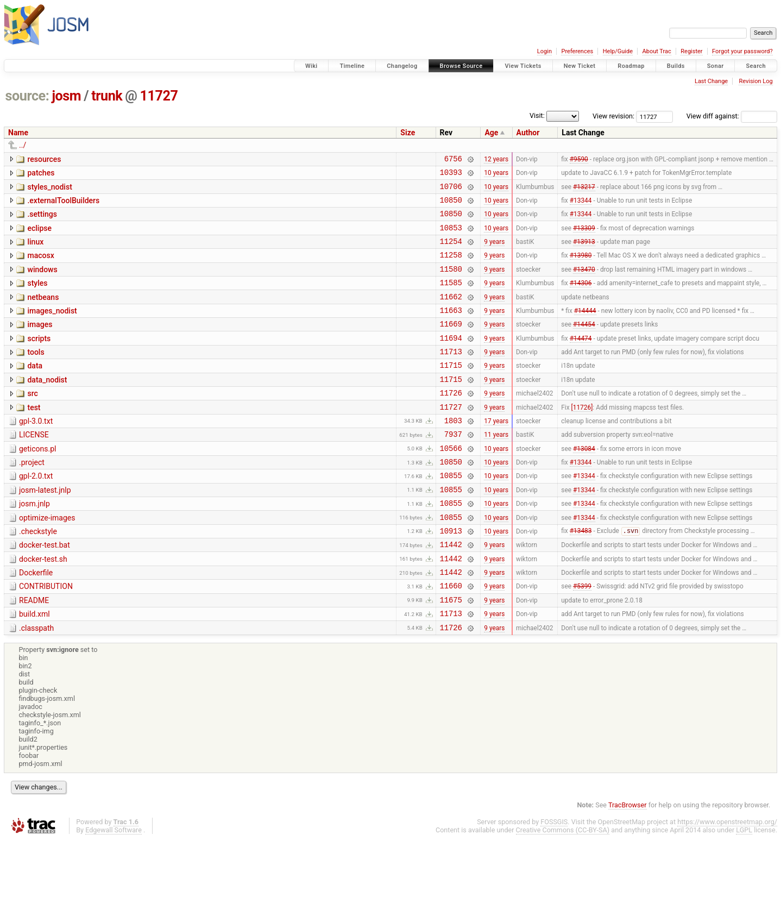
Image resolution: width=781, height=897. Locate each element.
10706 (451, 191)
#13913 (584, 252)
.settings (41, 220)
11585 (451, 298)
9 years (494, 252)
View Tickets (523, 66)
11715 (451, 391)
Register (691, 51)
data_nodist (47, 406)
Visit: (537, 115)
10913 (451, 576)
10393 (451, 175)
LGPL (744, 887)
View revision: (613, 116)
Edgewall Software (113, 887)
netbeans (43, 313)
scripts (39, 359)
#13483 (581, 576)
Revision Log (755, 81)
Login (544, 51)
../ (22, 145)
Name (18, 132)
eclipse (39, 236)
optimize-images (47, 560)
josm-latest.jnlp (45, 529)
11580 (451, 283)
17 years (496, 452)
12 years (496, 160)
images (39, 344)
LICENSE (34, 467)
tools (35, 375)
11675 (451, 653)
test (33, 436)
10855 (451, 514)
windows (42, 282)
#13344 (581, 206)
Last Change (711, 81)
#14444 (585, 329)
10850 (451, 206)
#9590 (579, 160)
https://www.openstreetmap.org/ (727, 879)
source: (27, 96)
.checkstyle (38, 575)
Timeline (351, 66)
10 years (496, 175)
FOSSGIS (554, 879)
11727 (159, 96)
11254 (451, 252)
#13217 (584, 191)
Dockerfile (36, 621)
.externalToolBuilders (63, 205)
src (32, 421)
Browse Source (461, 66)
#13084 (584, 483)
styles (37, 297)
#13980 (581, 268)
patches (40, 174)
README (34, 652)
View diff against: (731, 116)
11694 (451, 360)
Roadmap (631, 66)
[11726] (582, 437)
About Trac (657, 51)
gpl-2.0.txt (36, 513)
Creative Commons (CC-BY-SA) (563, 887)
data (34, 390)
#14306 (581, 299)
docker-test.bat (44, 590)
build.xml (34, 667)
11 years (496, 468)
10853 (451, 237)
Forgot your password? (742, 51)
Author (528, 132)
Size (407, 132)
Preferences (577, 51)
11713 (451, 376)
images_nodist (52, 328)
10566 (451, 484)
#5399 (582, 638)
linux (35, 251)
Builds (676, 66)
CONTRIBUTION (46, 636)
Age (491, 132)
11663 (451, 329)
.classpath (36, 683)
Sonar (715, 66)
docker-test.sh (43, 606)
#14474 (581, 360)
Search (756, 66)
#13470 (584, 283)
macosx (40, 266)
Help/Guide (618, 51)
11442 (451, 591)
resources (44, 159)
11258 (451, 267)
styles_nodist (49, 190)
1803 (453, 453)
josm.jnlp (34, 544)
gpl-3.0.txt (36, 452)
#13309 (584, 237)
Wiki (311, 66)
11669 (451, 345)
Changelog (402, 66)
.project (32, 498)
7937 (453, 468)
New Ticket (580, 66)
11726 (451, 422)
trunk (106, 96)
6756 (453, 160)
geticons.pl (37, 483)
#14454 (584, 345)
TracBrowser (627, 862)
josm (66, 96)
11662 (451, 314)
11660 (451, 637)
